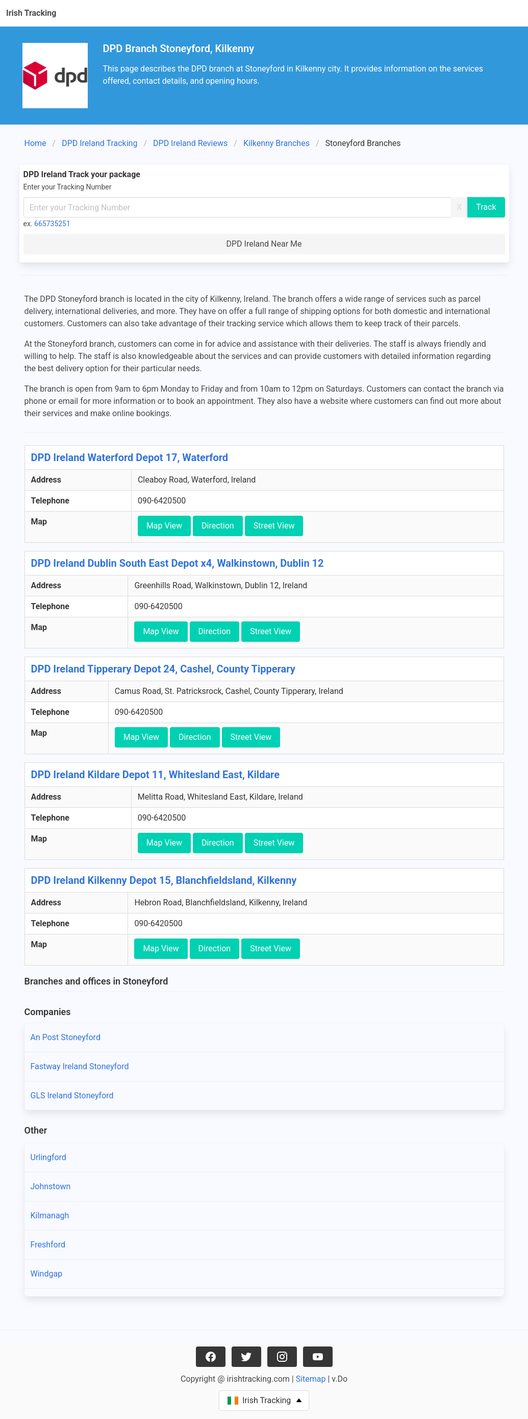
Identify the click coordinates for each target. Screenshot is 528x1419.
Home (35, 143)
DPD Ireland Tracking (99, 143)
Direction (218, 526)
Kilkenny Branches (276, 143)
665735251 (52, 224)
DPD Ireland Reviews (190, 143)
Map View (164, 526)
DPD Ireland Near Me (263, 244)
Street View (274, 526)
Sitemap (311, 1379)
